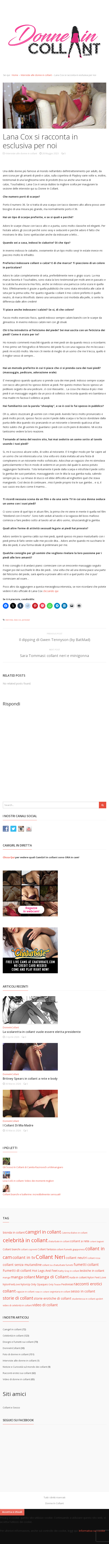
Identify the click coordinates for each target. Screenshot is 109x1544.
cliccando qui (50, 591)
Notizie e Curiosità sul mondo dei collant (25, 1366)
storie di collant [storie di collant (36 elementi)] (18, 1298)
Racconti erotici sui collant (17, 1373)
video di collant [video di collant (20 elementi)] (45, 1304)
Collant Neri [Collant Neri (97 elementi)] (50, 1257)
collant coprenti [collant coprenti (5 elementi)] (29, 1249)
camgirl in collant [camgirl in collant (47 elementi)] (43, 1232)
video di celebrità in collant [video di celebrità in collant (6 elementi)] (17, 1305)
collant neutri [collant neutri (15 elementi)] (76, 1257)
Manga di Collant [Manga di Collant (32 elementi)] (52, 1277)
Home (15, 75)
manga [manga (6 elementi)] (6, 1277)
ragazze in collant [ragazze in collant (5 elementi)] (25, 1291)
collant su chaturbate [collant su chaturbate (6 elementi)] (53, 1265)
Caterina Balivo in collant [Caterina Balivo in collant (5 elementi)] (74, 1232)
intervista (9, 620)
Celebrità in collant (13, 1335)
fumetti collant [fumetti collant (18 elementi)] (86, 1264)
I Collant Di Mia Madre (18, 1125)
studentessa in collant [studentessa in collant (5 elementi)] (83, 1298)
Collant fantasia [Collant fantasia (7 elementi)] (47, 1249)
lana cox (17, 620)
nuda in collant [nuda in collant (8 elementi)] (78, 1277)
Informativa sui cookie (92, 1530)
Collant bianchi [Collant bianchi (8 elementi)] (11, 1249)
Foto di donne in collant (15, 1354)
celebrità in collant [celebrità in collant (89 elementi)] (25, 1240)
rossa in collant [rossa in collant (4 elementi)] (42, 1291)
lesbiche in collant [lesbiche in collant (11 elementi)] (92, 1271)
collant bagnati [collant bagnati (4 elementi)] (97, 1241)
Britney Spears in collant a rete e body (30, 1079)
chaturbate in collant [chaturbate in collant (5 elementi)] (59, 1241)
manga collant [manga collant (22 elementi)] (23, 1276)
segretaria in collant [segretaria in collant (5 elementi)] (60, 1291)
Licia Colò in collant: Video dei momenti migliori (28, 1180)
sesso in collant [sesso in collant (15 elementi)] (83, 1291)
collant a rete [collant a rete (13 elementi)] (79, 1241)
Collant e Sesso (11, 1407)
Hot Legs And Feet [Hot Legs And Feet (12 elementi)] (45, 1270)
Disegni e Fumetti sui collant (18, 1341)
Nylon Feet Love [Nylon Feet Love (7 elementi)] (96, 1277)
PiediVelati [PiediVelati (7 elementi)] (67, 1284)
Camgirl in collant (12, 1329)
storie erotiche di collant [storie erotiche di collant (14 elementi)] (52, 1298)
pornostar (26, 620)
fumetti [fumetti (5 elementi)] (69, 1264)
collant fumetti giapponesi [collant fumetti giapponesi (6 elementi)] (70, 1249)
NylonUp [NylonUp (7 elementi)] (25, 1284)
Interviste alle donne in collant (36, 75)
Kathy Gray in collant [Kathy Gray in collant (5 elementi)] (68, 1270)
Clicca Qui (9, 857)
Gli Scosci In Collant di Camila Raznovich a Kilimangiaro (33, 1167)
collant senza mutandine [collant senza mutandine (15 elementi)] (22, 1264)
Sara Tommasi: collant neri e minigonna (54, 655)
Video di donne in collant (16, 1379)
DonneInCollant (11, 1027)
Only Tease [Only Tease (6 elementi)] (54, 1284)
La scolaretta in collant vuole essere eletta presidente (42, 1032)
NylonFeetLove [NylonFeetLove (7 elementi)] (11, 1284)
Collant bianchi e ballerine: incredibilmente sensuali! (32, 1194)
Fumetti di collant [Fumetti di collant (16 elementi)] (17, 1270)
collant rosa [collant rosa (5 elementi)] (94, 1258)
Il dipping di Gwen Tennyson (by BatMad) (54, 639)
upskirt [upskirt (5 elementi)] (99, 1298)
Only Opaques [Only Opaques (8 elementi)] (39, 1284)
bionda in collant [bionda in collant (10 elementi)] (14, 1232)
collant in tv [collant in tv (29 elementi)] (23, 1257)
